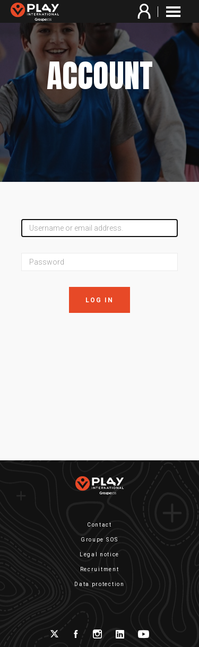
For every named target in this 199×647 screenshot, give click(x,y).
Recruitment (99, 569)
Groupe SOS (99, 540)
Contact (99, 525)
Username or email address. (76, 228)
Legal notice (99, 554)
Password (46, 262)
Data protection (99, 584)
